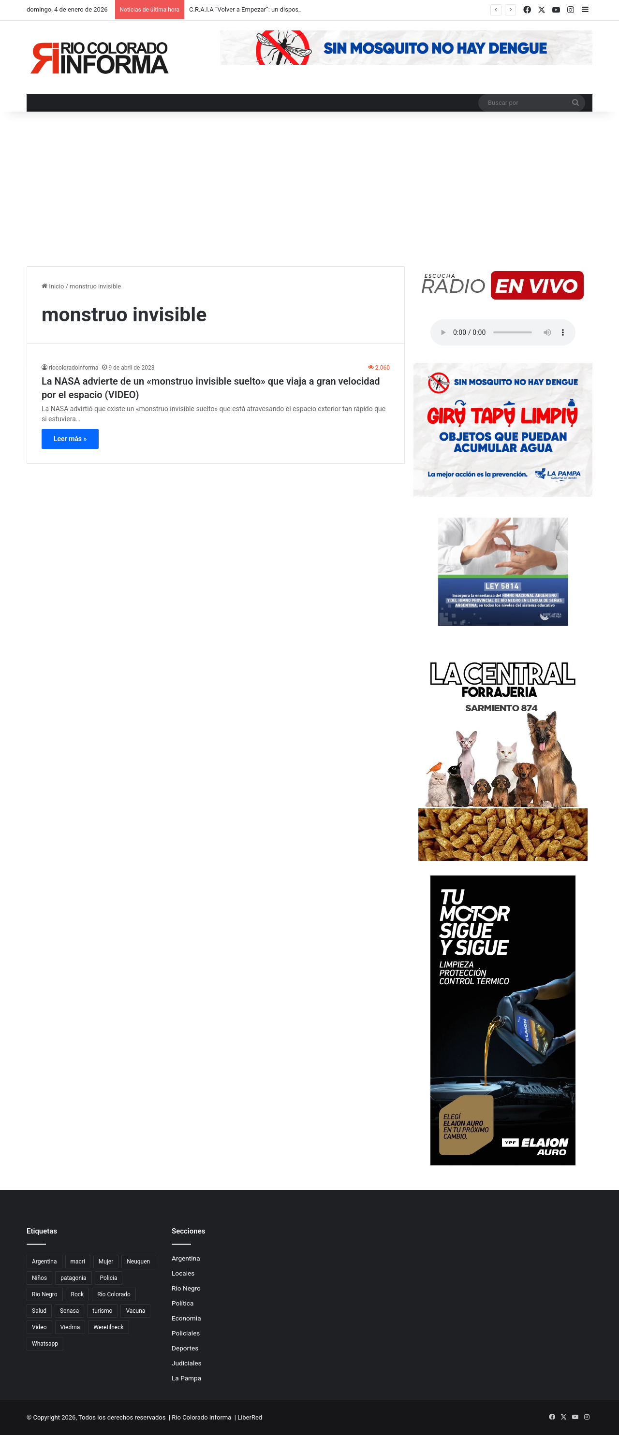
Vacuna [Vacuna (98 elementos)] (135, 1310)
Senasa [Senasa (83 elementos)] (69, 1310)
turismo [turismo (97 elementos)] (102, 1310)
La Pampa (186, 1378)
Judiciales (187, 1363)
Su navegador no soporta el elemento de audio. (502, 332)
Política (182, 1303)
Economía (186, 1318)
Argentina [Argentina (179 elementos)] (44, 1261)
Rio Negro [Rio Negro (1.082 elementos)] (45, 1294)
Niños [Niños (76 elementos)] (39, 1278)
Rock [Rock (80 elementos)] (77, 1294)
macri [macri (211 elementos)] (78, 1261)
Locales (183, 1273)
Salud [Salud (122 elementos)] (39, 1310)
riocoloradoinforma (73, 367)
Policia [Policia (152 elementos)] (109, 1278)
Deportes (185, 1348)
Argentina (186, 1258)
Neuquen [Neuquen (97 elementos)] (138, 1261)
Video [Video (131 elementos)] (39, 1327)
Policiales (186, 1333)
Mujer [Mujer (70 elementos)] (106, 1261)
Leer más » (70, 439)
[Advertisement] (309, 193)
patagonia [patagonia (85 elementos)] (73, 1278)
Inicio (53, 286)
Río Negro (186, 1288)
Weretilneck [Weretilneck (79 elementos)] (108, 1327)
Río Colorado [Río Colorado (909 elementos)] (114, 1294)
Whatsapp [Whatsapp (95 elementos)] (45, 1343)
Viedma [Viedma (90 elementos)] (70, 1327)
